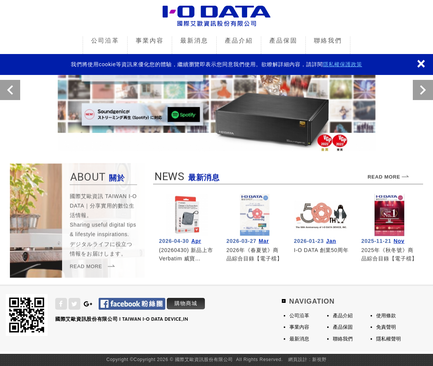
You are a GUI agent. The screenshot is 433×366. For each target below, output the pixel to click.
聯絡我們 (328, 40)
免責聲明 (386, 327)
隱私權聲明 (388, 339)
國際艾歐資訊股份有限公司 (216, 16)
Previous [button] (10, 90)
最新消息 (194, 40)
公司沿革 (105, 40)
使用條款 (386, 315)
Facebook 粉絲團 (132, 304)
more (186, 228)
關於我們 (103, 222)
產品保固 (283, 40)
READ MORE (86, 268)
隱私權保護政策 (342, 64)
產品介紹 (239, 40)
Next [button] (423, 90)
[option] (216, 91)
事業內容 (150, 40)
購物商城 (185, 303)
